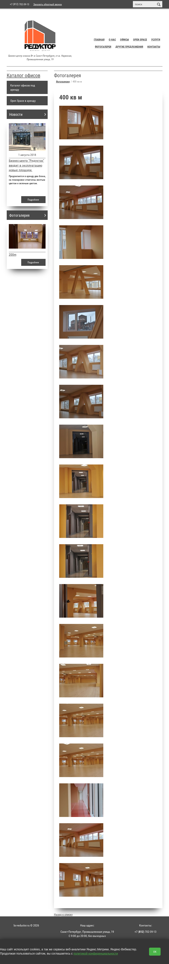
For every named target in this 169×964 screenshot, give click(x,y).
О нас (112, 39)
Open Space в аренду (23, 101)
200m (12, 254)
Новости (15, 114)
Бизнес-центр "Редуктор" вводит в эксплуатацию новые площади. (26, 165)
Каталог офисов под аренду (22, 87)
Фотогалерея (103, 46)
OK (154, 952)
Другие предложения (129, 46)
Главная (99, 39)
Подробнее (33, 199)
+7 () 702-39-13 (145, 932)
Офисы (124, 39)
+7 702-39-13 (19, 4)
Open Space (140, 39)
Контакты (153, 46)
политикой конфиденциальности (95, 953)
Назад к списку (63, 914)
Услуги (155, 39)
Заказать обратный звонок (47, 4)
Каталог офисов (23, 75)
